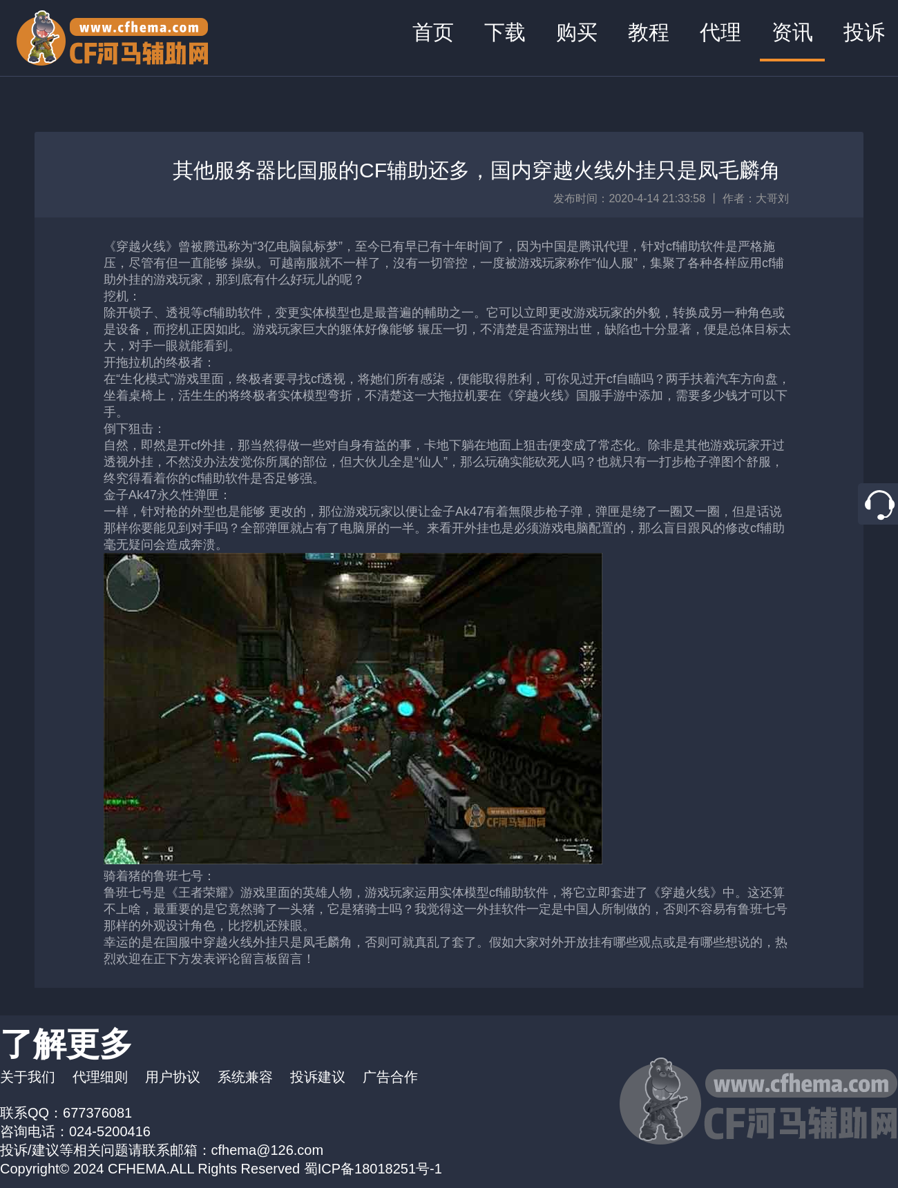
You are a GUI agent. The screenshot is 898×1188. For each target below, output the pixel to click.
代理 (720, 32)
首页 (433, 32)
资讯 (792, 32)
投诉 (864, 32)
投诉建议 (317, 1076)
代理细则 (100, 1076)
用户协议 (172, 1076)
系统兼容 (245, 1076)
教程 (648, 32)
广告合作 (390, 1076)
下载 (505, 32)
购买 (577, 32)
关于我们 (27, 1076)
